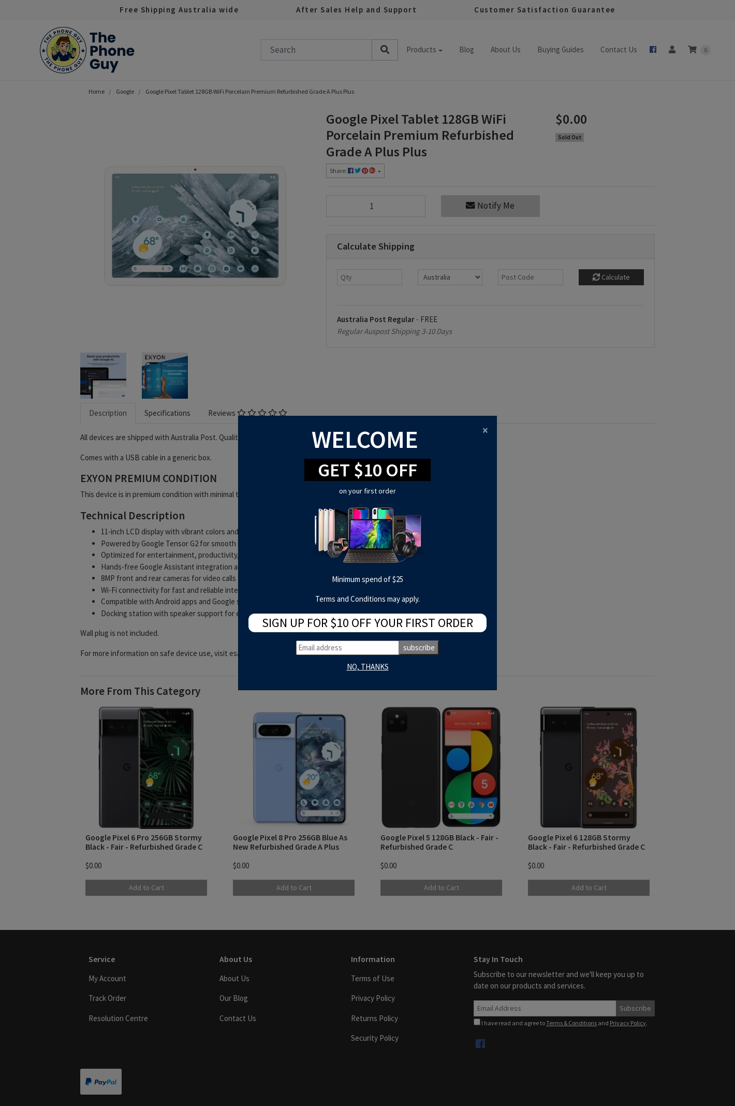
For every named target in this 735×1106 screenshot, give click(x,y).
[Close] (485, 430)
